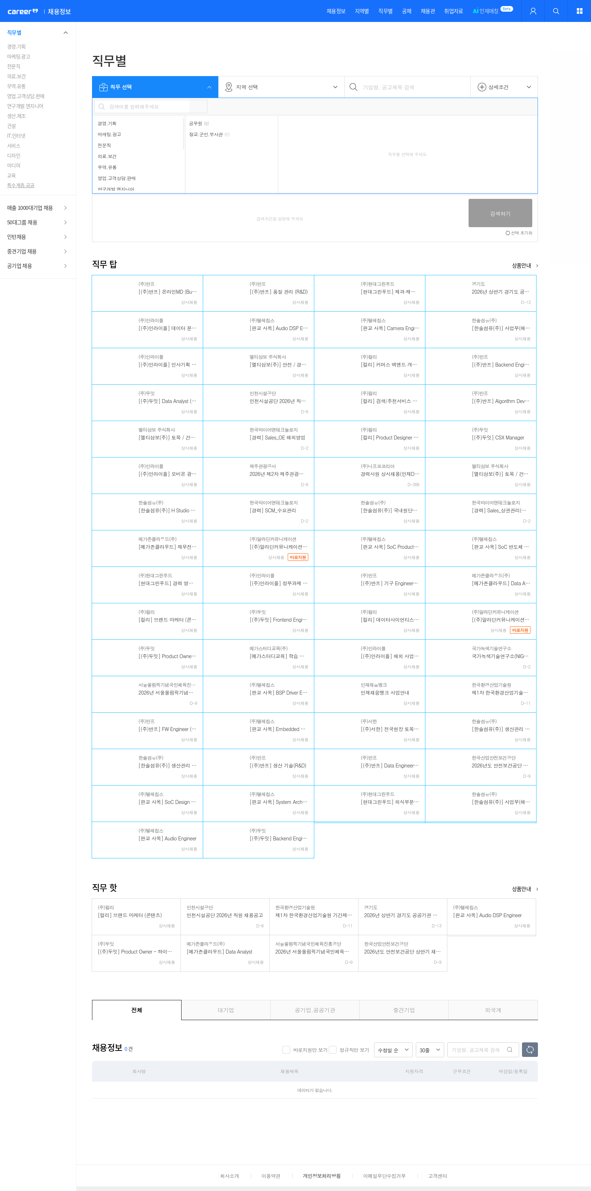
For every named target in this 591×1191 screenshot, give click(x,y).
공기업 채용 (19, 266)
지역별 (362, 11)
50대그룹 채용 (22, 222)
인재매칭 (485, 14)
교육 (11, 175)
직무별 (385, 11)
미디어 (13, 165)
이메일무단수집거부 (384, 1175)
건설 (11, 125)
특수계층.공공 (21, 185)
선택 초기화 (521, 233)
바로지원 (298, 557)
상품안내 (521, 265)
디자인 (13, 155)
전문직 (13, 66)
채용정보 (336, 11)
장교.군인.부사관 (209, 134)
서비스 (13, 145)
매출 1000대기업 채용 (30, 208)
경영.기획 (16, 46)
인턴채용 (16, 237)
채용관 (428, 11)
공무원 (199, 123)
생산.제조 (16, 115)
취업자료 (453, 11)
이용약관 (271, 1175)
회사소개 (229, 1175)
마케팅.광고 (18, 56)
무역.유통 (16, 86)
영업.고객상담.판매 (26, 95)
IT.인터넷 (16, 135)
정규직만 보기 (354, 1049)
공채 (407, 11)
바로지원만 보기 (310, 1049)
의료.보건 (16, 76)
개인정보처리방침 (322, 1175)
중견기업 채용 (22, 251)
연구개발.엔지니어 (25, 105)
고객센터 (437, 1175)
